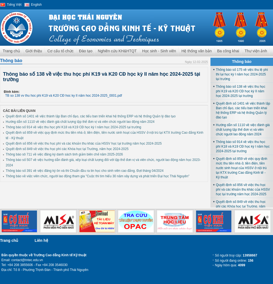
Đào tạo (85, 51)
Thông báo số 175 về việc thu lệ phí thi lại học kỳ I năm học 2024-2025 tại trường (242, 74)
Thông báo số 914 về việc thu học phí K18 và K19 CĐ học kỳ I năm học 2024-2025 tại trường (73, 127)
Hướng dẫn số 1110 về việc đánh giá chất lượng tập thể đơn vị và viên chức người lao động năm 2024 (80, 122)
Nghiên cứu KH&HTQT (117, 51)
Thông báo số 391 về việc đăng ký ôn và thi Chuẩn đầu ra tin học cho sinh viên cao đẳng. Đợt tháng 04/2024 (84, 171)
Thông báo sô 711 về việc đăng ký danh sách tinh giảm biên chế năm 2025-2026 (64, 154)
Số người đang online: (234, 260)
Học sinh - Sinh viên (159, 51)
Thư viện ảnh (255, 51)
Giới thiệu (34, 51)
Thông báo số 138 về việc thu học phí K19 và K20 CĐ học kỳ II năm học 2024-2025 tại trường (240, 91)
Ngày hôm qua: (230, 265)
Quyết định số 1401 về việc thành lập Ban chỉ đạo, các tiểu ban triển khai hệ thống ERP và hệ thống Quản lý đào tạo (91, 116)
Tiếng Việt (14, 5)
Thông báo (11, 60)
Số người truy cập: (236, 255)
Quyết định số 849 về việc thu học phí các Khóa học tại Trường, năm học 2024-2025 (67, 149)
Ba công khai (228, 51)
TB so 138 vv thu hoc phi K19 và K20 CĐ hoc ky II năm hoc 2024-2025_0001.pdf (63, 95)
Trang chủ (11, 51)
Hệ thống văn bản (196, 51)
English (36, 5)
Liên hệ (41, 240)
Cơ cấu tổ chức (60, 51)
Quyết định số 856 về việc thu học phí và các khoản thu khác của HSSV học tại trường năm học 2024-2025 (84, 143)
